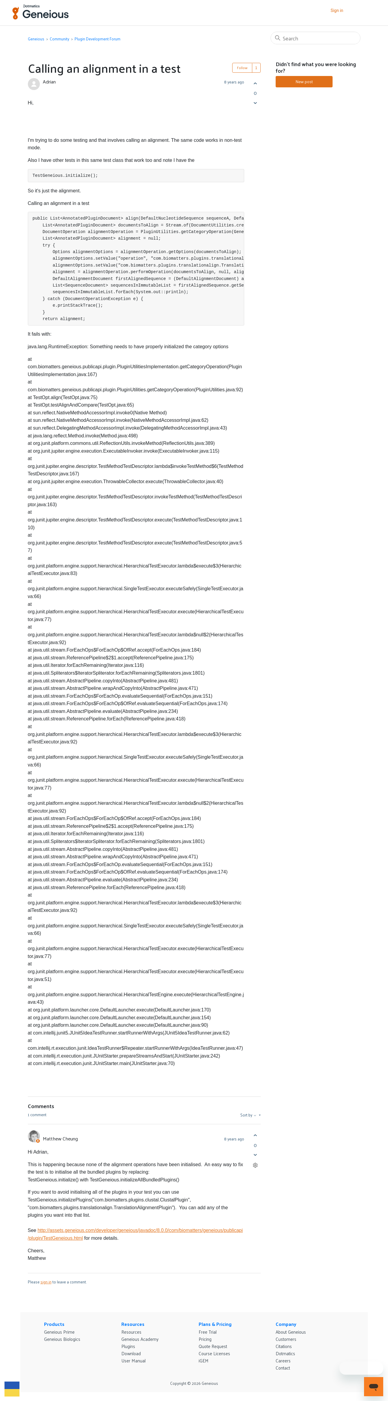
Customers (286, 1339)
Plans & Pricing (215, 1324)
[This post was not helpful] (255, 103)
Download (131, 1353)
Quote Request (213, 1346)
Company (286, 1324)
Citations (284, 1346)
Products (54, 1324)
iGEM (204, 1360)
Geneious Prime (59, 1332)
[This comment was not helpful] (255, 1155)
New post (304, 81)
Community (59, 38)
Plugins (128, 1346)
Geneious (36, 38)
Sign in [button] (337, 10)
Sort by (249, 1115)
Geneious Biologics (62, 1339)
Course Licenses (214, 1353)
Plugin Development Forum (97, 38)
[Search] (315, 38)
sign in (46, 1281)
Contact (283, 1368)
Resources (132, 1324)
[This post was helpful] (255, 83)
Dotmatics (285, 1353)
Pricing (205, 1339)
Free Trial (208, 1332)
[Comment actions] (255, 1165)
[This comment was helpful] (255, 1135)
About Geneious (291, 1332)
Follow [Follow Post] (242, 67)
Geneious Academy (139, 1339)
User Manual (133, 1360)
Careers (283, 1360)
